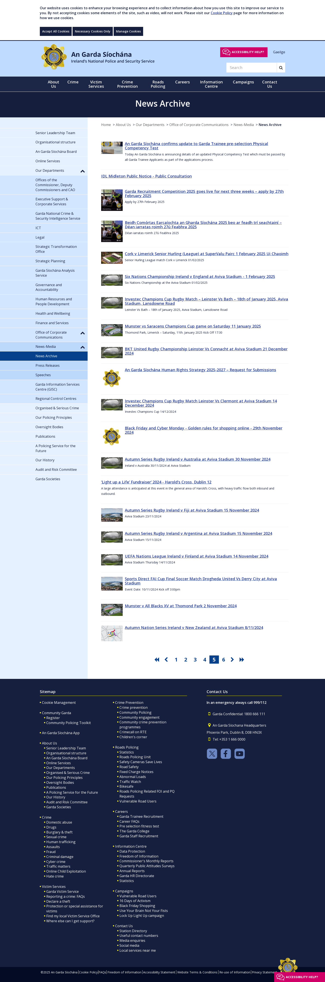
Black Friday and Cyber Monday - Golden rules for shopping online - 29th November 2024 (203, 430)
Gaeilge (279, 51)
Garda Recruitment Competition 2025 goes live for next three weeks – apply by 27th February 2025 (204, 193)
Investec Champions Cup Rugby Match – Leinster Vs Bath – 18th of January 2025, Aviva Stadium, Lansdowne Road (206, 301)
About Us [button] (53, 84)
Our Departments (150, 124)
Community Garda (56, 712)
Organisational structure (66, 753)
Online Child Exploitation (66, 871)
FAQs (102, 972)
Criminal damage (59, 856)
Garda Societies (58, 807)
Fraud (51, 851)
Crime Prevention (129, 702)
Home (106, 124)
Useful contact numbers (138, 935)
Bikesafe (126, 786)
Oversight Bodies (60, 782)
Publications (56, 787)
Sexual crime (56, 837)
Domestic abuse (59, 822)
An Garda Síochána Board (66, 758)
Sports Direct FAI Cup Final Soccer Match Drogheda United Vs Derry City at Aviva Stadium (201, 581)
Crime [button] (73, 81)
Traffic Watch (130, 781)
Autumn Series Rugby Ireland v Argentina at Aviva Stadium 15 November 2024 (198, 533)
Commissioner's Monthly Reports (146, 861)
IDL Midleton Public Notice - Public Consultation (146, 176)
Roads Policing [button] (158, 84)
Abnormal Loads (132, 776)
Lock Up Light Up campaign (141, 915)
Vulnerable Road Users (137, 801)
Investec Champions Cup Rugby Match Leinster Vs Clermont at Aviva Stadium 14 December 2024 (201, 403)
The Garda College (134, 831)
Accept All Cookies (55, 31)
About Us (123, 124)
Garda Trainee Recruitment (141, 816)
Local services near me (137, 950)
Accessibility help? (248, 52)
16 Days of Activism (134, 900)
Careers (121, 811)
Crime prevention (133, 707)
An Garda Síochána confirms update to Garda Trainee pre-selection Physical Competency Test (196, 145)
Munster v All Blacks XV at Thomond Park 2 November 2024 (181, 605)
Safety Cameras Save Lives (140, 762)
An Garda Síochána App (61, 732)
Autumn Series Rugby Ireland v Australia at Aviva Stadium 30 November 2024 (197, 459)
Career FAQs (129, 821)
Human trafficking (61, 841)
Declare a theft (58, 901)
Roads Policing (127, 747)
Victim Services (54, 886)
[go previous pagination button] (167, 659)
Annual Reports (132, 870)
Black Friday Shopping (137, 905)
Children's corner (133, 737)
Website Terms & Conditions (197, 972)
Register (53, 717)
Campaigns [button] (243, 81)
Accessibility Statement (159, 972)
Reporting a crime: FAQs (65, 896)
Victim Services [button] (96, 84)
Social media (129, 945)
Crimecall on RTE (133, 732)
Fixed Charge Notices (136, 771)
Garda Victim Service (62, 891)
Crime (46, 817)
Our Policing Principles (64, 777)
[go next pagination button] (233, 659)
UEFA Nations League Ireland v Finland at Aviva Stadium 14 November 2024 (196, 556)
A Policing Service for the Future (72, 792)
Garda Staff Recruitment (138, 836)
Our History (55, 797)
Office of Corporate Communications (199, 124)
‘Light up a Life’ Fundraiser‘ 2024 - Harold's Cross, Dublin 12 (156, 482)
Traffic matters (58, 866)
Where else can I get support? (70, 921)
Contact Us (124, 926)
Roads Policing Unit (135, 757)
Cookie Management (59, 702)
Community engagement (139, 717)
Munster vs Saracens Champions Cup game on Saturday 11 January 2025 (193, 326)
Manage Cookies (128, 31)
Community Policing (135, 712)
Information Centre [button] (211, 84)
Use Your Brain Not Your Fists (143, 910)
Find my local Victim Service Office (73, 916)
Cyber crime (55, 861)
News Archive (270, 124)
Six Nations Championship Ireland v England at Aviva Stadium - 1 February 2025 (200, 276)
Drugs (51, 827)
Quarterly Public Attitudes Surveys (147, 866)
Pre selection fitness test (139, 826)
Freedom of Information (138, 856)
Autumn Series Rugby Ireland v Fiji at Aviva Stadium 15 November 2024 (192, 510)
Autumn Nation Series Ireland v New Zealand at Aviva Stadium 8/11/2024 (194, 627)
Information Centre (131, 846)
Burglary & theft (59, 832)
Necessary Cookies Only (92, 31)
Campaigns (124, 891)
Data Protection (132, 851)
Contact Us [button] (269, 84)
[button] (82, 171)
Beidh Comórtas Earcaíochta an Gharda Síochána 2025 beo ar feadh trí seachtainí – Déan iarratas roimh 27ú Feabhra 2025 (203, 224)
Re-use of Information (234, 972)
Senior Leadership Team (66, 748)
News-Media (244, 124)
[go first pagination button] (157, 659)
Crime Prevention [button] (127, 84)
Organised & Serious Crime (68, 772)
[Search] (251, 67)
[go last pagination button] (242, 659)
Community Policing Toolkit (68, 722)
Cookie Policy (222, 13)
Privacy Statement (264, 972)
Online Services (58, 763)
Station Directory (133, 930)
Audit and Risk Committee (67, 802)
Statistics (126, 752)
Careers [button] (182, 81)
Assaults (53, 846)
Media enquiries (132, 940)
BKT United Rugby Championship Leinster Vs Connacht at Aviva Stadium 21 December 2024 (206, 351)
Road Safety (129, 766)
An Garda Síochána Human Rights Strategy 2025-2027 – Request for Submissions (200, 369)
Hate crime (55, 876)
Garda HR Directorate (136, 875)
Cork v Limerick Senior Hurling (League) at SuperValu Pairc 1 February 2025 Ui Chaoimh (206, 253)
